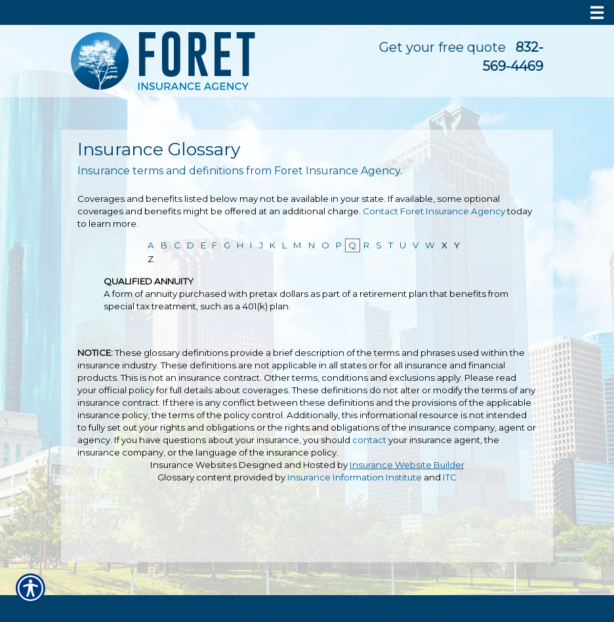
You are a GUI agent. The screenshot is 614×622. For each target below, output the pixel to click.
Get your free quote (442, 47)
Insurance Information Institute (354, 477)
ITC (450, 477)
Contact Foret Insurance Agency (434, 211)
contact (369, 440)
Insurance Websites (193, 464)
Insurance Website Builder (407, 464)
